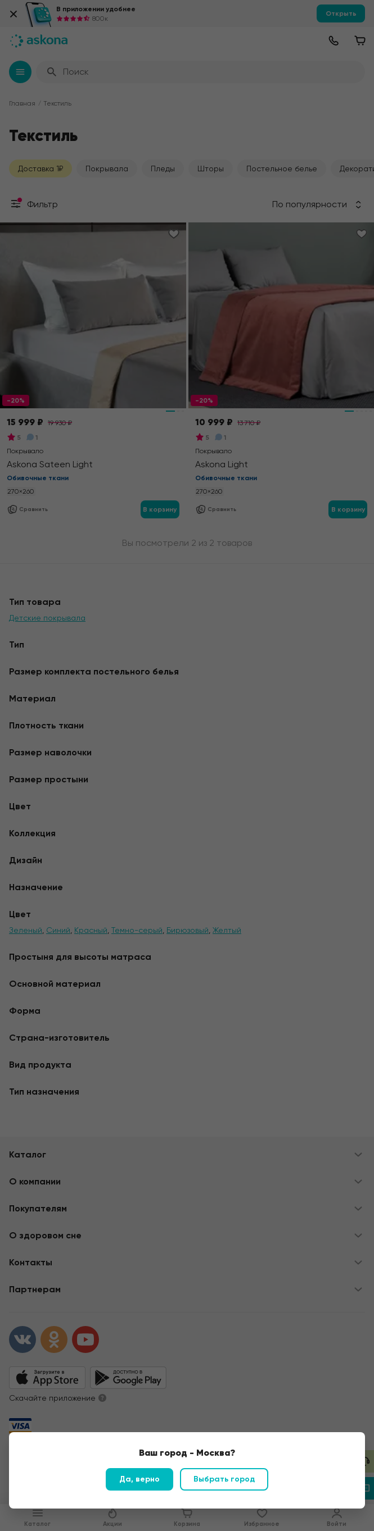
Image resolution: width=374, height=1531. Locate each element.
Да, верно (139, 1479)
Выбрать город (224, 1479)
